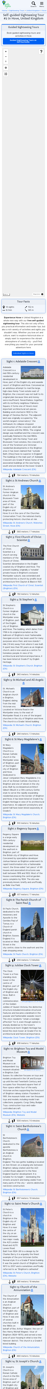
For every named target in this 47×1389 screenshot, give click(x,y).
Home (4, 10)
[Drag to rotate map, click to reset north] (5, 61)
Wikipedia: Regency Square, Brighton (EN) (23, 889)
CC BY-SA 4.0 (36, 1070)
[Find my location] (5, 67)
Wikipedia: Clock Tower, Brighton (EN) (21, 1038)
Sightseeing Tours (16, 10)
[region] (23, 172)
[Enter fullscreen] (5, 73)
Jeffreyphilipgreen (27, 1001)
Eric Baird (27, 1070)
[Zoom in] (5, 51)
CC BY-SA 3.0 (39, 1001)
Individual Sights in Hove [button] (23, 353)
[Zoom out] (5, 56)
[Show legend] (41, 51)
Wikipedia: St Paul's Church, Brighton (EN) (23, 954)
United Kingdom (33, 10)
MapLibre (36, 294)
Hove (44, 10)
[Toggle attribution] (42, 294)
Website (21, 1115)
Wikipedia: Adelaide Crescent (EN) (19, 469)
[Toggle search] (33, 4)
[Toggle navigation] (41, 4)
